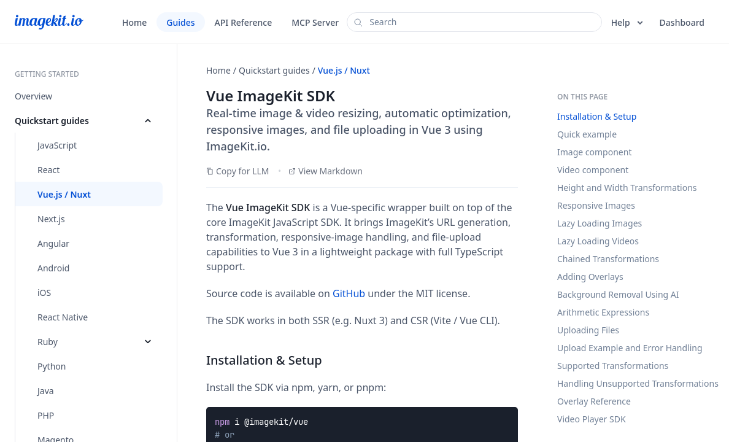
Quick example (587, 134)
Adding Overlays (590, 276)
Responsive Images (596, 205)
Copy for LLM (237, 171)
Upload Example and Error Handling (630, 348)
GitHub (349, 293)
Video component (592, 170)
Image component (594, 152)
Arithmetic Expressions (603, 312)
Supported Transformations (612, 365)
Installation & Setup (596, 116)
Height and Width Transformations (627, 187)
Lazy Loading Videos (598, 241)
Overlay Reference (594, 401)
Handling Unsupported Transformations (638, 383)
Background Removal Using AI (618, 294)
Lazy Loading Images (599, 223)
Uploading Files (588, 330)
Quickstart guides (274, 70)
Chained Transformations (608, 259)
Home (218, 70)
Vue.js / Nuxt (344, 70)
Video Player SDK (591, 419)
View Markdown (325, 171)
